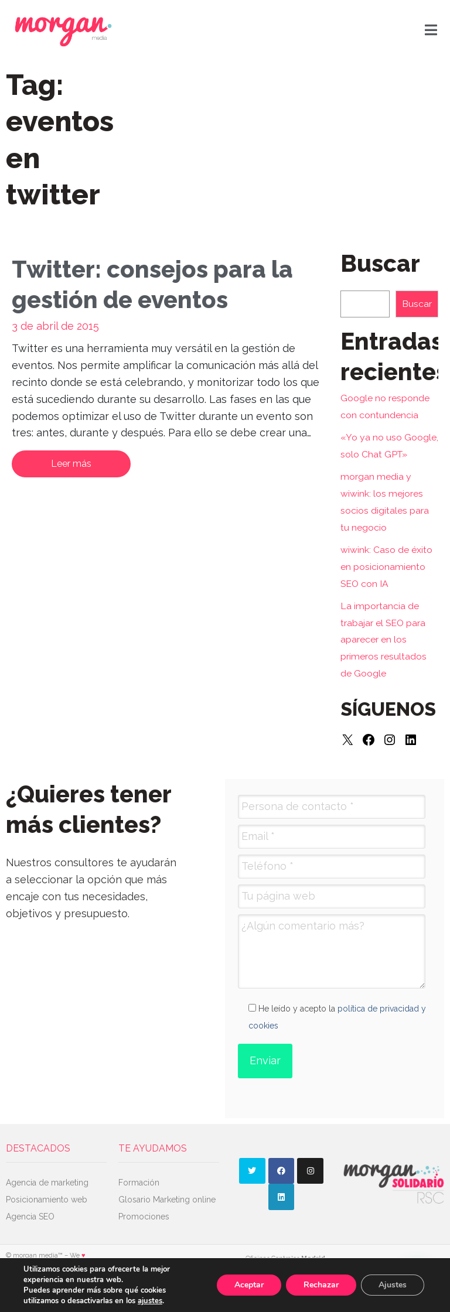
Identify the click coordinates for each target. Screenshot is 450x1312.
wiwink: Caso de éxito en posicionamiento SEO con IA (386, 566)
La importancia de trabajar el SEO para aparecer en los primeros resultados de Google (383, 639)
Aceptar (249, 1284)
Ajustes (393, 1284)
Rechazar (321, 1284)
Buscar (417, 303)
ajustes (150, 1301)
